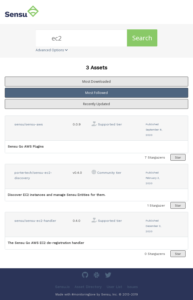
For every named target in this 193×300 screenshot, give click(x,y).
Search (142, 37)
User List (114, 287)
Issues (132, 287)
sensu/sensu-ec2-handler (35, 221)
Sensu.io (62, 287)
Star (178, 157)
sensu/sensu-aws (28, 124)
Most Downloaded (96, 81)
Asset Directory (88, 287)
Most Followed (96, 92)
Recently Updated (96, 104)
